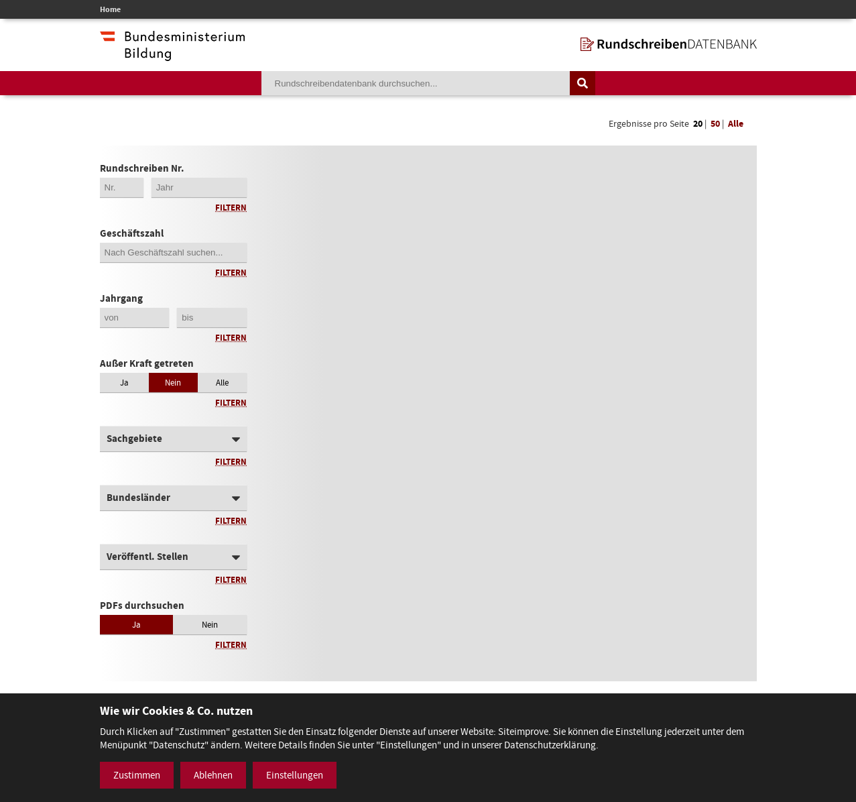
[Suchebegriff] (415, 83)
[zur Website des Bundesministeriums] (172, 54)
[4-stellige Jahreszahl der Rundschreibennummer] (199, 187)
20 (697, 123)
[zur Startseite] (668, 44)
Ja (124, 382)
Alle (735, 123)
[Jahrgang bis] (212, 317)
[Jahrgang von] (135, 317)
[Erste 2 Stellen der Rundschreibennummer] (121, 187)
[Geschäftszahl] (173, 252)
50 (715, 123)
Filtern (231, 207)
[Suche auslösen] (582, 83)
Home (110, 9)
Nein (173, 382)
